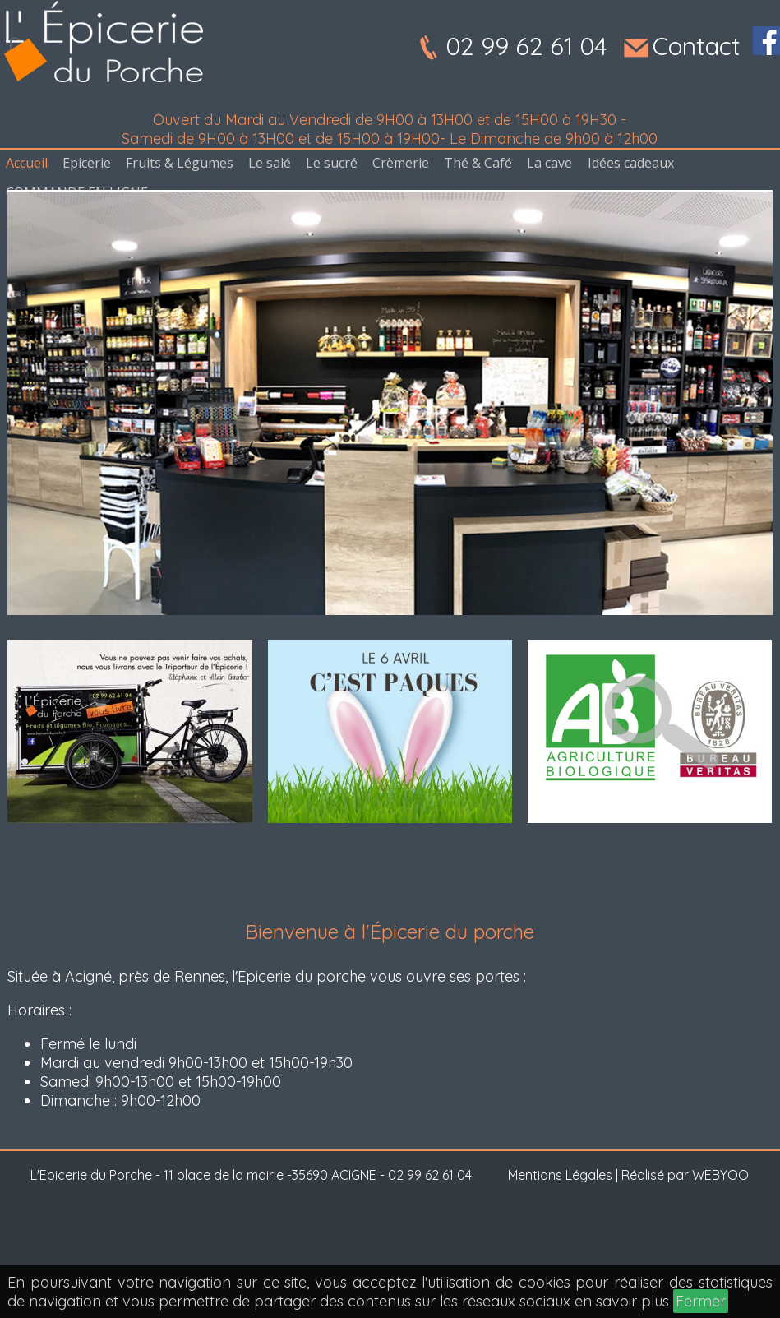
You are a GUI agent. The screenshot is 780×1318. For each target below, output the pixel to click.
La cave (549, 163)
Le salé (269, 163)
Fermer (701, 1301)
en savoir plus (622, 1301)
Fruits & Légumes (179, 163)
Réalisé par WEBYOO (685, 1175)
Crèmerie (400, 163)
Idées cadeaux (631, 163)
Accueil (27, 163)
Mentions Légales (560, 1175)
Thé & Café (478, 163)
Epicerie (86, 163)
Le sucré (332, 163)
